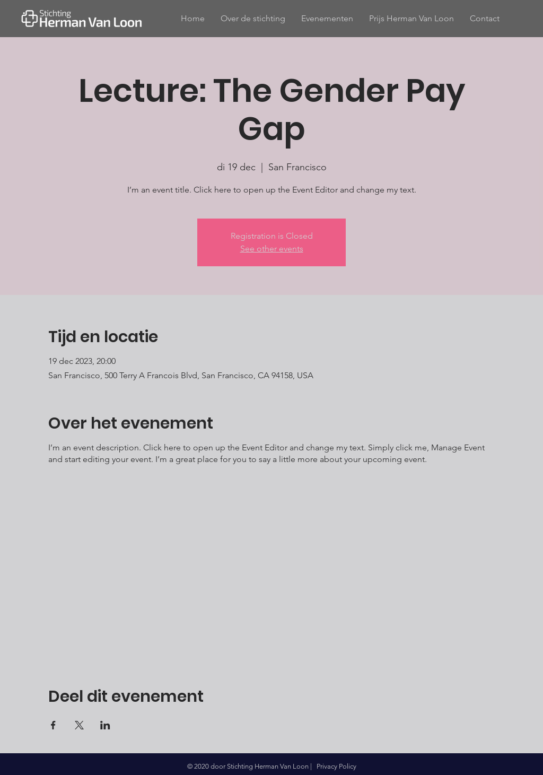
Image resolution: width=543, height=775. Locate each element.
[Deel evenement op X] (79, 725)
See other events (271, 248)
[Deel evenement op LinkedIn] (105, 725)
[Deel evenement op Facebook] (53, 725)
